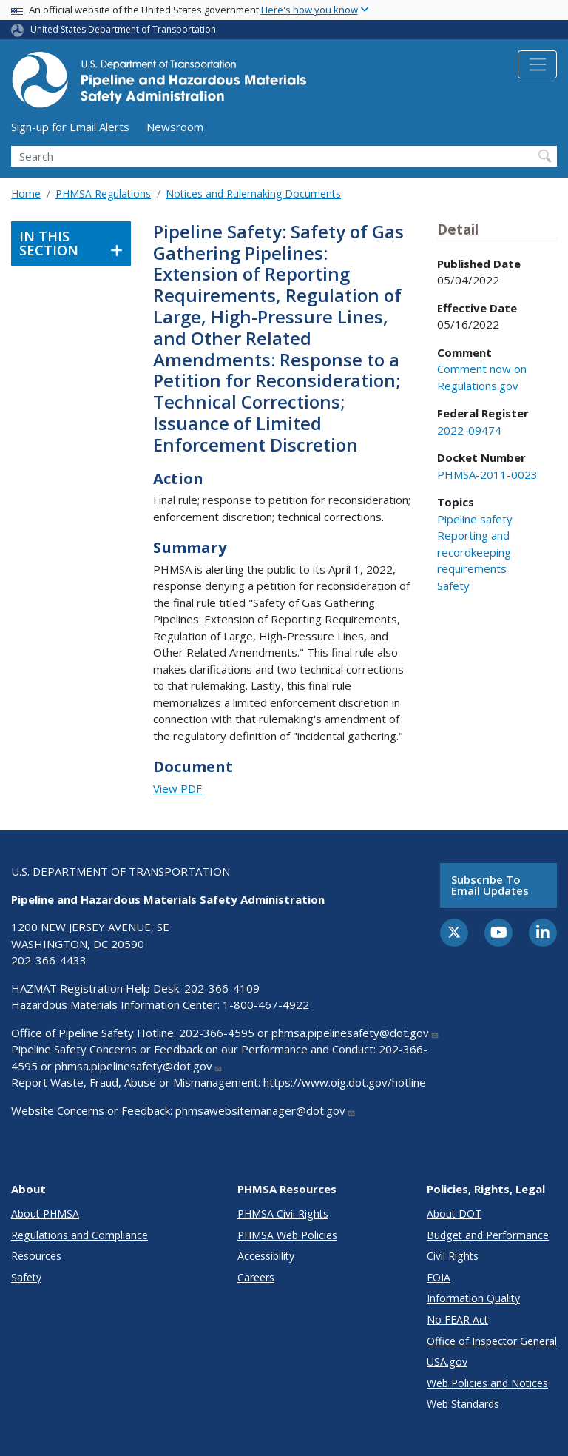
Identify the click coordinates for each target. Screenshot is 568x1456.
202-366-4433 (49, 960)
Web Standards (463, 1404)
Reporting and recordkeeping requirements (474, 552)
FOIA (438, 1277)
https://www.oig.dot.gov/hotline (344, 1082)
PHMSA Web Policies (287, 1235)
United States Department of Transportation (123, 29)
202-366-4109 (222, 988)
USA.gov (447, 1362)
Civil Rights (453, 1256)
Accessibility (265, 1256)
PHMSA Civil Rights (282, 1214)
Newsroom (174, 126)
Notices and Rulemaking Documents (253, 194)
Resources (36, 1256)
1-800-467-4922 (266, 1004)
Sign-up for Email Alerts (70, 126)
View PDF (177, 788)
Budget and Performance (488, 1235)
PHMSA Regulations (103, 194)
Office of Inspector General (492, 1341)
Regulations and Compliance (79, 1235)
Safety (453, 585)
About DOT (454, 1214)
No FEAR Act (457, 1319)
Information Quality (473, 1298)
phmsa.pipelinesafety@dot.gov (355, 1032)
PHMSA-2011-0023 (487, 474)
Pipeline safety (475, 518)
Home (26, 194)
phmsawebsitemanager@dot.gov (265, 1110)
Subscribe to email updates (490, 885)
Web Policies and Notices (487, 1383)
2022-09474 (469, 430)
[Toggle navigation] (537, 64)
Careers (255, 1277)
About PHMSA (45, 1214)
